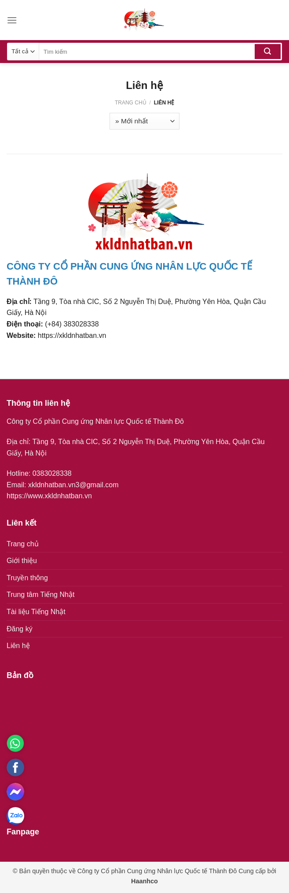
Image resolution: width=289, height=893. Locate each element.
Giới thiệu (22, 560)
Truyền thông (27, 578)
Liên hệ (18, 645)
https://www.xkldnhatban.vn (49, 496)
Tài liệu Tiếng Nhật (36, 611)
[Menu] (12, 20)
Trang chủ (130, 103)
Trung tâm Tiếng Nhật (40, 594)
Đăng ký (20, 629)
